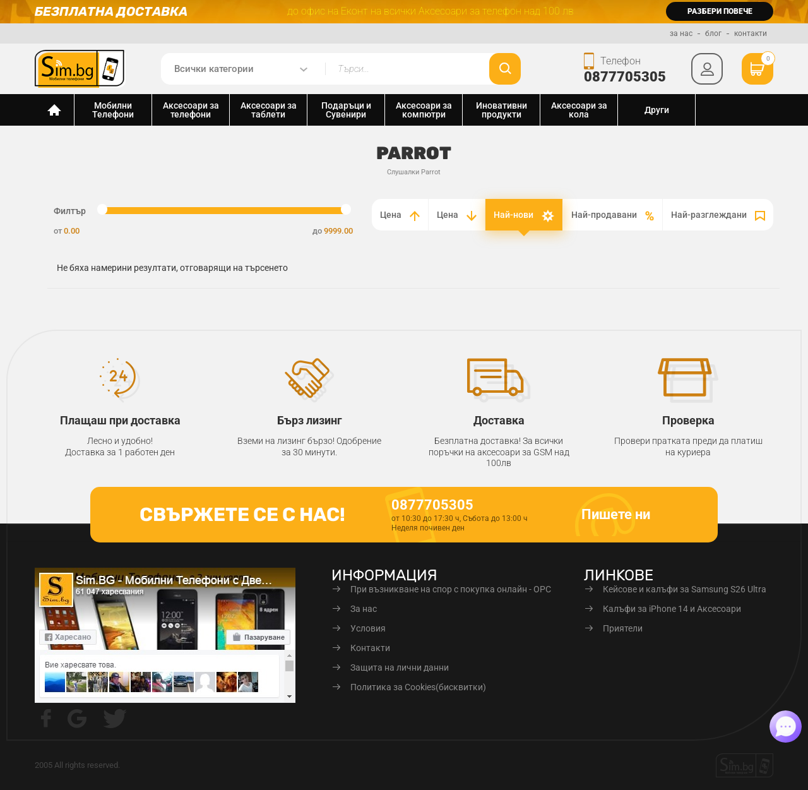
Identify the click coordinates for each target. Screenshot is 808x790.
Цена (400, 215)
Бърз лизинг (309, 420)
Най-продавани (612, 215)
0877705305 (625, 77)
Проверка (688, 420)
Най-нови (524, 216)
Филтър (70, 210)
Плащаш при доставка (120, 420)
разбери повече (719, 11)
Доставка (499, 420)
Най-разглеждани (718, 215)
